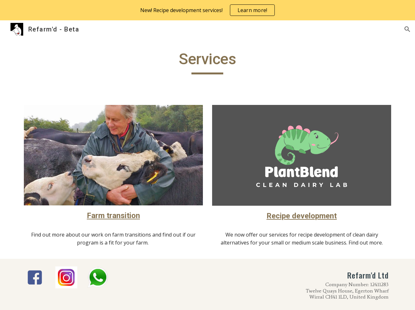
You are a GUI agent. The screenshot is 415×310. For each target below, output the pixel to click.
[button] (407, 29)
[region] (207, 10)
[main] (208, 62)
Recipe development (301, 215)
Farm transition (113, 215)
